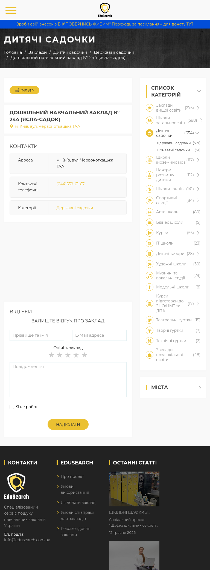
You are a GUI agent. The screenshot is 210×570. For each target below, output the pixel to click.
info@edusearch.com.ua (27, 539)
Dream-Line (194, 562)
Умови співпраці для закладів (77, 515)
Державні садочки (75, 207)
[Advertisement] (68, 263)
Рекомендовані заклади (76, 531)
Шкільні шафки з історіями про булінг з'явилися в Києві (180, 476)
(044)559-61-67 (71, 184)
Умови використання (75, 489)
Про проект (72, 476)
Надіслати (68, 424)
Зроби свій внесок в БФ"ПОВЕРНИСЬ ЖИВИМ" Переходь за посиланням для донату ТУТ (105, 24)
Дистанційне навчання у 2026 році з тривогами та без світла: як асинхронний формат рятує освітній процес (180, 510)
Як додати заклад (78, 502)
